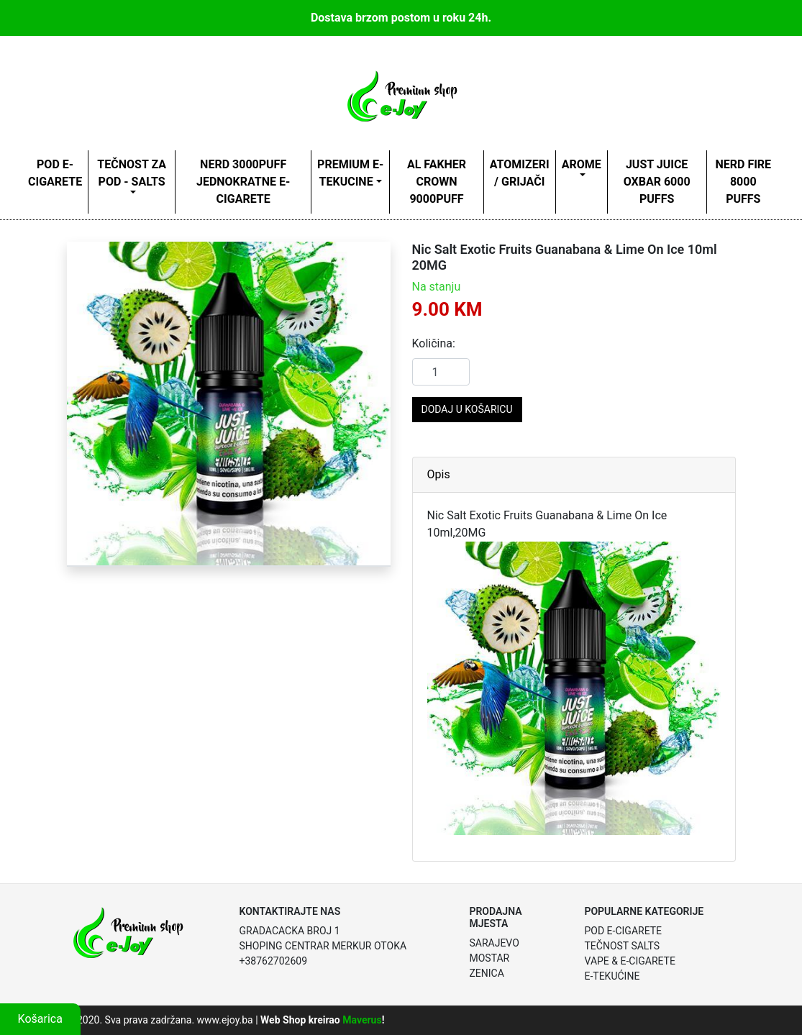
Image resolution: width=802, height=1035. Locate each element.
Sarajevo (494, 943)
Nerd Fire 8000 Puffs (743, 182)
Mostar (489, 958)
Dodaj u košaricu (467, 409)
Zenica (486, 973)
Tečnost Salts (622, 946)
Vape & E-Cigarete (629, 961)
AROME (581, 164)
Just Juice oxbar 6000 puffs (657, 182)
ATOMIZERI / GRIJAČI (520, 173)
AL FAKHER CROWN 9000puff (436, 182)
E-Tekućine (611, 976)
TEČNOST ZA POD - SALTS (131, 173)
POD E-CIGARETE (55, 173)
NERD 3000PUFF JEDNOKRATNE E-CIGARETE (243, 182)
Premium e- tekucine (350, 173)
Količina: (433, 343)
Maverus (361, 1020)
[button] (91, 403)
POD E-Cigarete (623, 930)
